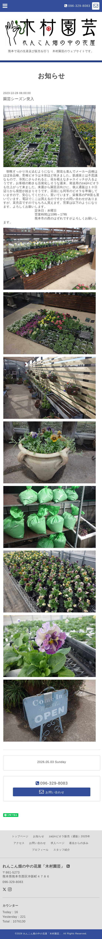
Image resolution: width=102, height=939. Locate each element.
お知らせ (38, 836)
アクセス (19, 843)
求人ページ (57, 843)
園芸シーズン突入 (18, 99)
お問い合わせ (37, 843)
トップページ (20, 836)
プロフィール (40, 849)
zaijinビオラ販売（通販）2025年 (69, 836)
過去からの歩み (79, 843)
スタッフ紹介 (61, 849)
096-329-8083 (79, 5)
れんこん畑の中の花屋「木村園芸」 (42, 933)
